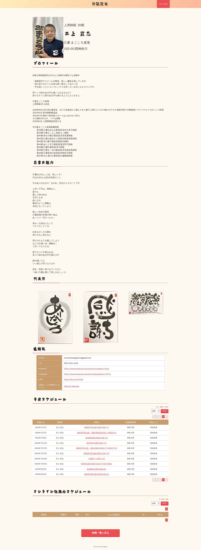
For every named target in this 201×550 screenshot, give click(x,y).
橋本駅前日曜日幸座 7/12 (96, 443)
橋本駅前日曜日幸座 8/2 (96, 469)
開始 (77, 514)
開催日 (63, 514)
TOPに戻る (163, 4)
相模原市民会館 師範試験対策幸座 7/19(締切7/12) (96, 448)
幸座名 (96, 422)
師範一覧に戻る (100, 532)
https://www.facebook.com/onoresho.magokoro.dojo (86, 368)
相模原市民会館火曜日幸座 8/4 (96, 474)
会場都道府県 (130, 422)
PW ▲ (160, 514)
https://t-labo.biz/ (71, 386)
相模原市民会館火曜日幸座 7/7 (96, 427)
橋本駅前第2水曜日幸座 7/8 (97, 438)
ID (143, 514)
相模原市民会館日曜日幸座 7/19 (96, 453)
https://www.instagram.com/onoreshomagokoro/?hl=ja (87, 374)
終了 (87, 514)
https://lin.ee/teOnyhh (73, 379)
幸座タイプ (153, 422)
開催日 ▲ (41, 422)
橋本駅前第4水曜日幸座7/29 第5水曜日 (96, 464)
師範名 (60, 422)
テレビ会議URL (114, 514)
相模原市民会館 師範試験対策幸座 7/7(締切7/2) (96, 433)
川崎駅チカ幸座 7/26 (96, 459)
